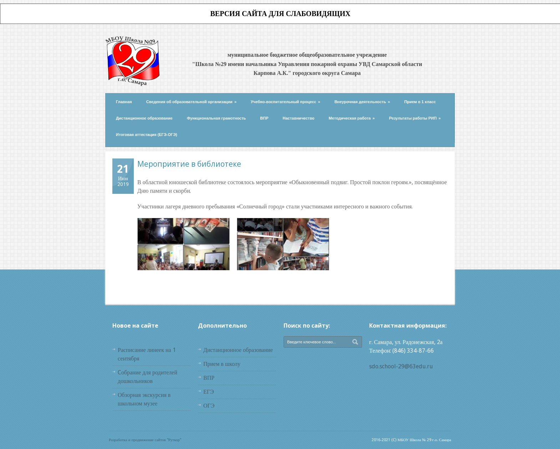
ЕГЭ (208, 391)
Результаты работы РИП (415, 118)
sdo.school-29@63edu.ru (401, 366)
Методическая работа (352, 118)
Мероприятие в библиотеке (189, 164)
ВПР (264, 118)
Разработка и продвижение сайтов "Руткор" (145, 440)
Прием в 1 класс (420, 102)
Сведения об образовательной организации (191, 102)
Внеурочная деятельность (362, 102)
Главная (124, 102)
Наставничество (299, 118)
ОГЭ (208, 405)
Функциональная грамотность (216, 118)
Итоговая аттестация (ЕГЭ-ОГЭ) (146, 134)
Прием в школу (221, 363)
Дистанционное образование (144, 118)
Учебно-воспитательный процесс (285, 102)
